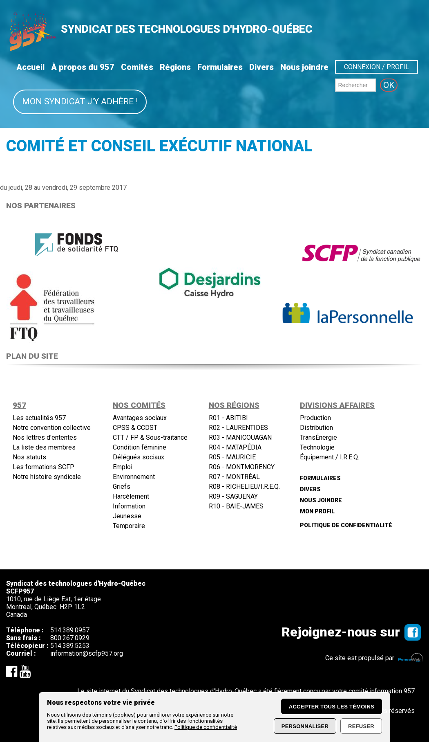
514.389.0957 (69, 630)
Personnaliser (305, 726)
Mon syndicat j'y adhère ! (80, 101)
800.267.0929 (69, 638)
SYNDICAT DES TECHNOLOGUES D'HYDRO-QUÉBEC (187, 29)
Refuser (361, 726)
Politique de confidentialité (205, 727)
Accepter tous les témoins (331, 707)
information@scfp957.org (86, 653)
